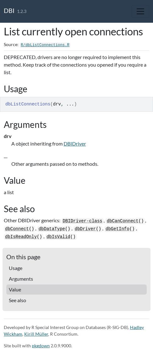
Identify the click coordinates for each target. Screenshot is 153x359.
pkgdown (41, 345)
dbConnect (17, 228)
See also (17, 300)
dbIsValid (59, 236)
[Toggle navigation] (140, 11)
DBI (9, 10)
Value (15, 289)
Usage (15, 268)
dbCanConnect (123, 221)
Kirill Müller (36, 334)
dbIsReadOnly (21, 236)
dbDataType (51, 228)
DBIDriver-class (82, 221)
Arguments (21, 279)
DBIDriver (75, 144)
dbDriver (85, 228)
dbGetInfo (117, 228)
